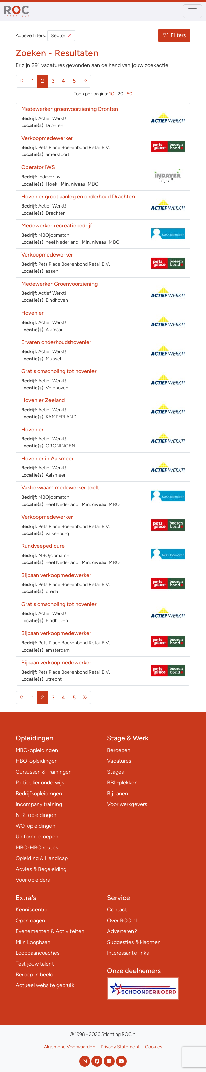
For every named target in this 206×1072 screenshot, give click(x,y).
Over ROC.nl (122, 920)
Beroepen (118, 750)
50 (129, 94)
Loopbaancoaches (37, 953)
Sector (61, 36)
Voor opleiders (33, 880)
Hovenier (32, 313)
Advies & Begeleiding (41, 869)
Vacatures (119, 761)
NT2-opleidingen (36, 815)
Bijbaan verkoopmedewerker (56, 575)
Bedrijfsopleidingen (39, 793)
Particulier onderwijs (40, 782)
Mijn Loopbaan (33, 942)
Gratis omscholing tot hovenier (59, 371)
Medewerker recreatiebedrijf (56, 225)
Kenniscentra (31, 909)
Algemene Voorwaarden (69, 1047)
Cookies (153, 1047)
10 (111, 94)
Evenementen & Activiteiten (50, 931)
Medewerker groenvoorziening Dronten (69, 109)
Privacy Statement (120, 1047)
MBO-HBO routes (37, 847)
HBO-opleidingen (37, 761)
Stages (115, 772)
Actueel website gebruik (45, 985)
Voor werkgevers (127, 804)
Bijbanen (117, 793)
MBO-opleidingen (37, 750)
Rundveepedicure (43, 546)
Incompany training (39, 804)
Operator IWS (38, 167)
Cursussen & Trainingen (44, 772)
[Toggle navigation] (192, 11)
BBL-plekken (122, 782)
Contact (117, 909)
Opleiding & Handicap (42, 858)
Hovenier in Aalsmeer (47, 458)
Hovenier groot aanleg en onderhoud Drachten (78, 196)
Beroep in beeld (34, 974)
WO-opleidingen (35, 826)
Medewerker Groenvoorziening (59, 284)
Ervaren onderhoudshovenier (56, 342)
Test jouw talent (35, 963)
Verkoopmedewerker (48, 138)
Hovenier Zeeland (43, 400)
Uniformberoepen (37, 836)
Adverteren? (122, 931)
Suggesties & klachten (134, 942)
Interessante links (128, 953)
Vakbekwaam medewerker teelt (60, 487)
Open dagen (30, 920)
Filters (174, 35)
